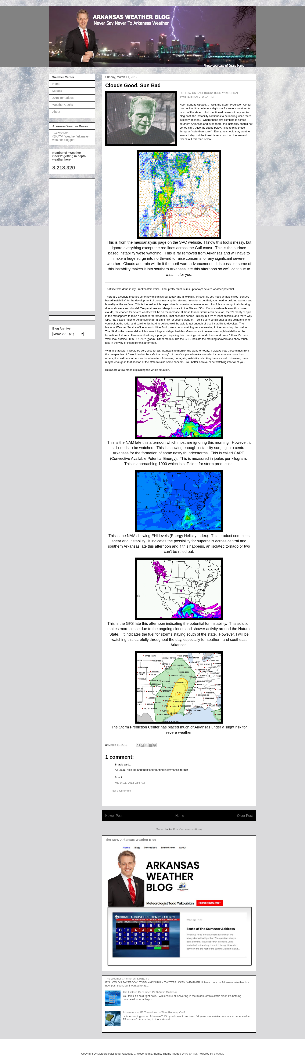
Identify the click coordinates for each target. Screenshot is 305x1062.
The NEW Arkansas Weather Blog (130, 839)
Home (179, 815)
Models (57, 90)
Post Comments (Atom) (187, 829)
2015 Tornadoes (62, 97)
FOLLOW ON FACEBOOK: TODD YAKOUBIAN (209, 93)
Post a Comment (121, 790)
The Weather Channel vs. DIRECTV (127, 978)
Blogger (218, 1053)
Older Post (245, 815)
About (56, 111)
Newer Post (113, 815)
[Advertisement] (69, 243)
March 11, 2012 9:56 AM (130, 782)
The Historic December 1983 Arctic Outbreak (150, 992)
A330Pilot (191, 1053)
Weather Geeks (62, 104)
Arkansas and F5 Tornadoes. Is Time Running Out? (154, 1012)
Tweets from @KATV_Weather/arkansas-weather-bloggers (71, 136)
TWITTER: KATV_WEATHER (197, 96)
